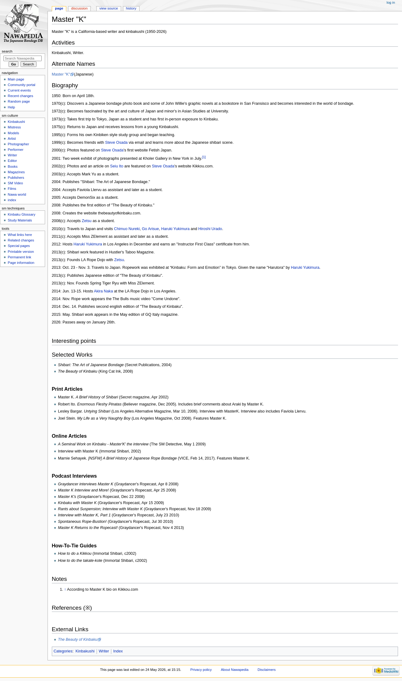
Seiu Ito (116, 166)
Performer (15, 149)
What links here (20, 235)
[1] (204, 157)
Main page (16, 79)
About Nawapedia (234, 669)
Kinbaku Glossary (21, 214)
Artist (12, 138)
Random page (19, 101)
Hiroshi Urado (210, 229)
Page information (21, 262)
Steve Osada (116, 142)
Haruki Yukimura (175, 229)
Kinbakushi (84, 651)
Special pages (19, 246)
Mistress (14, 127)
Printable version (21, 251)
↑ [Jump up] (65, 589)
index (12, 200)
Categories (63, 651)
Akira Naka (103, 291)
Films (12, 188)
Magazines (16, 172)
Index (118, 651)
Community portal (21, 85)
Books (12, 166)
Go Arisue (150, 229)
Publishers (16, 177)
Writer (104, 651)
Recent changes (20, 96)
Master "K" (61, 74)
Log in (391, 2)
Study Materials (20, 220)
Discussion (79, 8)
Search (7, 51)
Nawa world (17, 194)
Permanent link (19, 257)
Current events (19, 90)
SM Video (15, 183)
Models (13, 133)
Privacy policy (201, 669)
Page (59, 8)
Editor (12, 160)
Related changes (21, 240)
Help (11, 107)
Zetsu (87, 221)
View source (108, 8)
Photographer (18, 144)
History (131, 8)
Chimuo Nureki (127, 229)
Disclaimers (267, 669)
